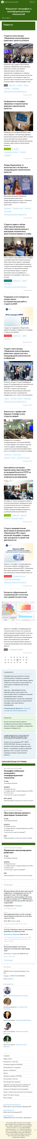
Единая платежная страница (11, 1095)
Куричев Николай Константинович (18, 995)
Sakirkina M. (16, 934)
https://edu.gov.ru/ (8, 1110)
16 (14, 657)
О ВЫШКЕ (6, 1056)
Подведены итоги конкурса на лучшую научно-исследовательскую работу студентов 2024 (16, 300)
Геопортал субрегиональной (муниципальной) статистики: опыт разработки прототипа (16, 594)
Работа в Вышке (7, 1098)
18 (20, 657)
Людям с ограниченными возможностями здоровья (17, 1092)
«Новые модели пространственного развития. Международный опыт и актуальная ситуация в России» (16, 737)
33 (17, 662)
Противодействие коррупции (11, 1082)
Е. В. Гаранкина (18, 905)
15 (11, 657)
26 (20, 660)
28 (26, 660)
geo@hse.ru (10, 979)
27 (23, 660)
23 (11, 660)
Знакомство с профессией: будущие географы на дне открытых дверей (15, 413)
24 (14, 660)
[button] (3, 611)
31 (11, 662)
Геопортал (7, 718)
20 (26, 657)
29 (5, 662)
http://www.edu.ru (8, 1116)
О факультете (8, 672)
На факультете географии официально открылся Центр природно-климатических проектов (16, 105)
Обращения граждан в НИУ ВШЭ (12, 1076)
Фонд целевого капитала (10, 1079)
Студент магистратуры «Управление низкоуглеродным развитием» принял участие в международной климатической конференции (17, 353)
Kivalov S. (14, 921)
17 (17, 657)
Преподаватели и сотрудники (11, 1067)
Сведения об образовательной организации (15, 1089)
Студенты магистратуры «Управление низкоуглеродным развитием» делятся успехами (16, 38)
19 (23, 657)
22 (8, 660)
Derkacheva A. (8, 934)
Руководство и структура (10, 1061)
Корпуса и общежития (9, 1070)
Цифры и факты (7, 1059)
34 (20, 662)
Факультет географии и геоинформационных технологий (18, 11)
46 (26, 662)
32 (14, 662)
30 (8, 662)
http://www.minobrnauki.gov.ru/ (12, 1104)
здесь (17, 1127)
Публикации (8, 885)
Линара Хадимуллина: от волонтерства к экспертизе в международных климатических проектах (17, 168)
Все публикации (8, 960)
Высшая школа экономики (11, 2)
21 (5, 660)
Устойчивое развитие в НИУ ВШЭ (12, 1064)
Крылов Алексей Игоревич (23, 1020)
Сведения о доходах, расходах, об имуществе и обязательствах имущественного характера (17, 1085)
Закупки (5, 1073)
